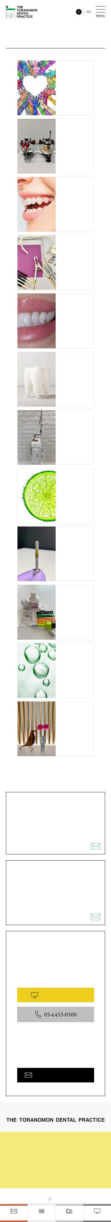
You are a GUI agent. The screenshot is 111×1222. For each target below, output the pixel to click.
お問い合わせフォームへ (55, 1075)
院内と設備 (74, 1160)
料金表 (22, 1169)
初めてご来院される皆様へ (38, 1141)
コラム (22, 1160)
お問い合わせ (27, 1179)
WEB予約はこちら (55, 994)
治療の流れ (74, 1141)
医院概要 (72, 1171)
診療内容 (24, 1150)
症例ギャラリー (77, 1150)
